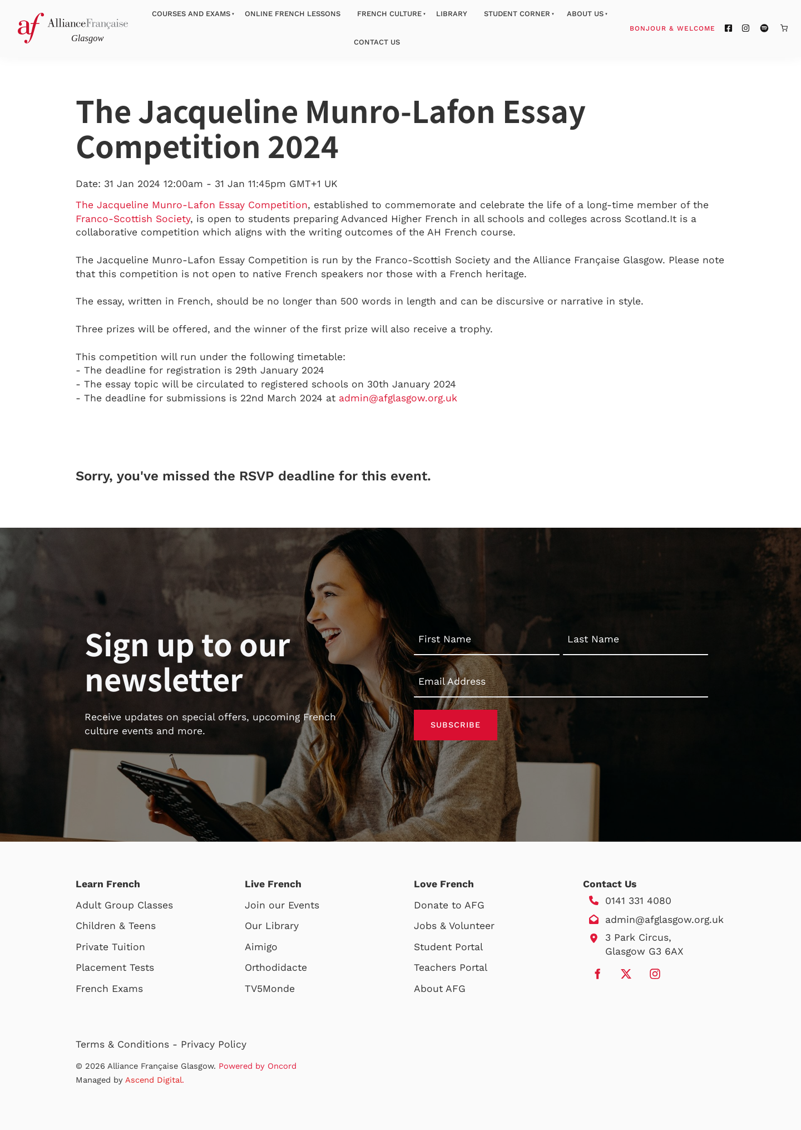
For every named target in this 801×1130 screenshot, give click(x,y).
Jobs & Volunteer (454, 925)
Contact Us (377, 42)
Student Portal (448, 946)
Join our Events (282, 905)
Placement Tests (115, 967)
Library (451, 13)
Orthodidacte (276, 967)
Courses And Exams (191, 13)
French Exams (109, 988)
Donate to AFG (449, 905)
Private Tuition (110, 946)
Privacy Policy (213, 1044)
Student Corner (517, 13)
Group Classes (139, 905)
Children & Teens (116, 925)
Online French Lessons (292, 13)
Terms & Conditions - (128, 1044)
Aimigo (261, 946)
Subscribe (456, 724)
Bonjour (693, 27)
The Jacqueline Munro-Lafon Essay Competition (192, 204)
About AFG (440, 988)
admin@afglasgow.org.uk (398, 398)
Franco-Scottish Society (133, 218)
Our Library (272, 925)
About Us (585, 13)
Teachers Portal (450, 967)
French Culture (389, 13)
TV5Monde (270, 988)
